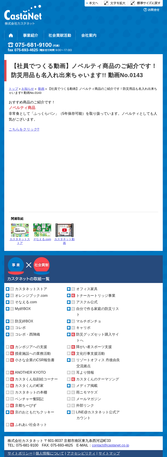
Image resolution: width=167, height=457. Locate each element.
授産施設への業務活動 (33, 353)
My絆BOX (23, 309)
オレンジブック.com (31, 295)
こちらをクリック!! (24, 129)
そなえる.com (42, 232)
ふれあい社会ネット (31, 424)
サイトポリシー (20, 453)
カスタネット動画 (64, 234)
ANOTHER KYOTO (30, 372)
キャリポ (83, 328)
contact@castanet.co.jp (110, 445)
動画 (41, 88)
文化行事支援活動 (90, 353)
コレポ (20, 328)
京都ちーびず (25, 405)
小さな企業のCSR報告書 (35, 360)
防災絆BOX (24, 321)
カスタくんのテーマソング (97, 379)
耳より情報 (85, 372)
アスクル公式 (87, 302)
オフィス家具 (87, 289)
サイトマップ (109, 453)
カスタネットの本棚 (31, 392)
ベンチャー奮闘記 (29, 399)
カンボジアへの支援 (31, 347)
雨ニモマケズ (87, 392)
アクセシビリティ (81, 453)
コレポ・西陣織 (27, 334)
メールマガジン (88, 399)
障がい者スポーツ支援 (94, 347)
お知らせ (27, 88)
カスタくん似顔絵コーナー (36, 379)
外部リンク (85, 405)
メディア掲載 (87, 385)
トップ (13, 88)
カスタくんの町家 (29, 385)
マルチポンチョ (88, 321)
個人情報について (49, 453)
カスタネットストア (20, 234)
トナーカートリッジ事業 (95, 295)
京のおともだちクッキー (34, 412)
